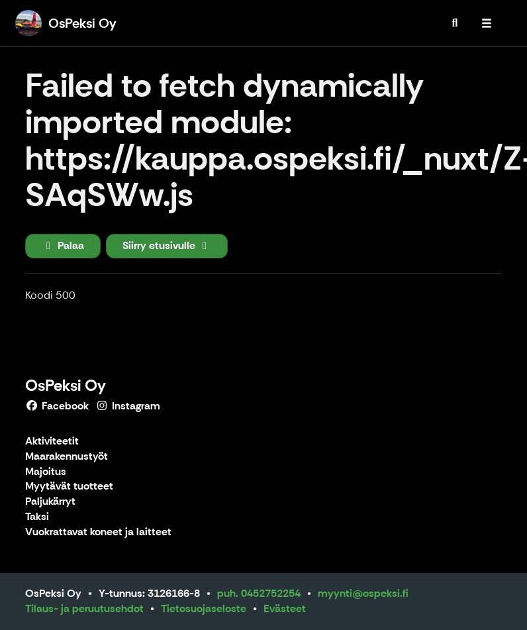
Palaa (63, 245)
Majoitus (45, 472)
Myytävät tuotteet (69, 486)
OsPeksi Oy (65, 385)
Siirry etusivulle (166, 245)
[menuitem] (454, 23)
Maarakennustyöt (66, 456)
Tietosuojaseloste (203, 608)
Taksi (37, 517)
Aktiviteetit (52, 441)
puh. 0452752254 (259, 593)
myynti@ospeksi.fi (363, 593)
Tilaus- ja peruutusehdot (84, 608)
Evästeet (285, 608)
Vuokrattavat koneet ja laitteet (98, 532)
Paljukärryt (50, 502)
